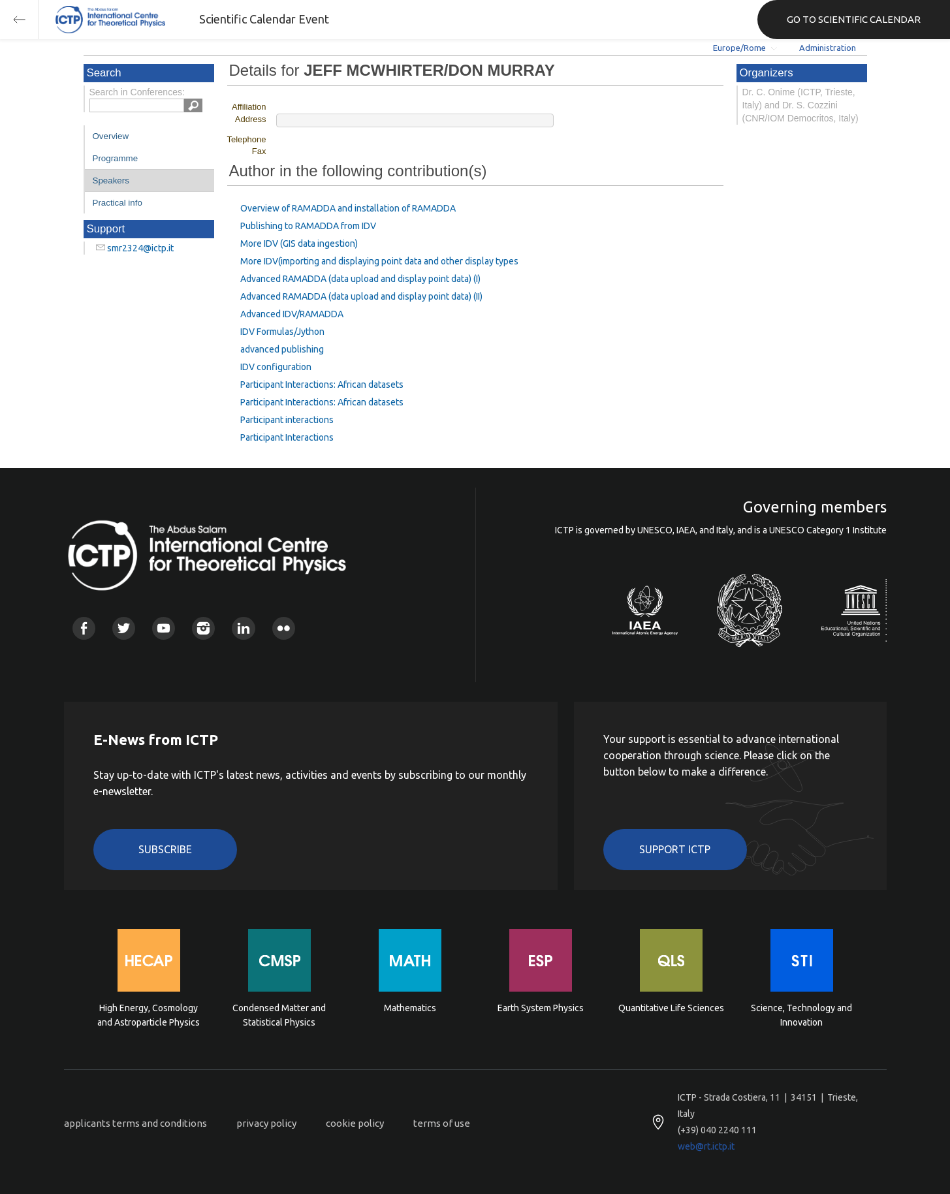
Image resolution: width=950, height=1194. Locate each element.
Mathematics (410, 1008)
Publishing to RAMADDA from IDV (308, 226)
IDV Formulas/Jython (282, 331)
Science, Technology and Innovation (801, 1015)
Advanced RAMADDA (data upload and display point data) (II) (361, 296)
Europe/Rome (739, 47)
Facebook (83, 628)
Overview (111, 136)
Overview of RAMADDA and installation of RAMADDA (348, 208)
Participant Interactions (287, 437)
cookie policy (355, 1123)
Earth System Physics (541, 1008)
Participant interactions (287, 420)
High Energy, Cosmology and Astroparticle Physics (148, 1015)
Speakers (111, 180)
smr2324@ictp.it (140, 248)
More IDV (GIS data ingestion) (299, 243)
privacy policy (266, 1123)
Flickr (283, 628)
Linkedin (243, 628)
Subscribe (165, 849)
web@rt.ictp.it (706, 1146)
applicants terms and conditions (135, 1123)
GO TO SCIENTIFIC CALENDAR (854, 19)
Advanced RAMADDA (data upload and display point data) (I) (360, 279)
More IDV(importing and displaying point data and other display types (379, 261)
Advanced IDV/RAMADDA (291, 314)
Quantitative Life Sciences (671, 1008)
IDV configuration (275, 367)
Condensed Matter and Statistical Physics (279, 1015)
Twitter (123, 628)
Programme (115, 158)
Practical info (117, 203)
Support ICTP (674, 849)
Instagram (203, 628)
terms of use (441, 1123)
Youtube (163, 628)
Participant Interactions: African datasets (322, 384)
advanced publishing (282, 349)
